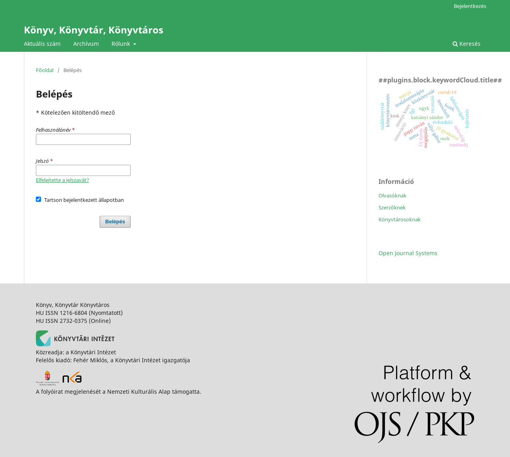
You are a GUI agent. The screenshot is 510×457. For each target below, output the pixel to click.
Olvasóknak (392, 195)
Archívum (86, 43)
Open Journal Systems (408, 253)
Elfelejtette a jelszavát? (62, 180)
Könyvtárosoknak (400, 219)
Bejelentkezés (470, 6)
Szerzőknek (392, 207)
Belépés (115, 222)
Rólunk (121, 43)
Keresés (467, 43)
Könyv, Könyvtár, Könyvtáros (93, 29)
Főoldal (44, 70)
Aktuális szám (42, 43)
